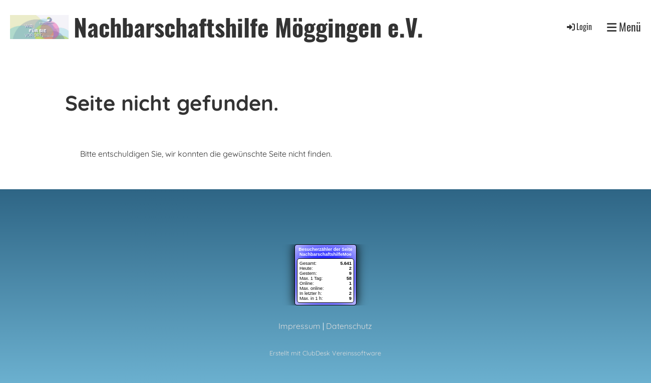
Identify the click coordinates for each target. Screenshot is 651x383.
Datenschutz (349, 326)
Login (578, 27)
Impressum (299, 326)
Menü (624, 27)
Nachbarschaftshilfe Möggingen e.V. (248, 27)
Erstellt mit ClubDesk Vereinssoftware (325, 353)
